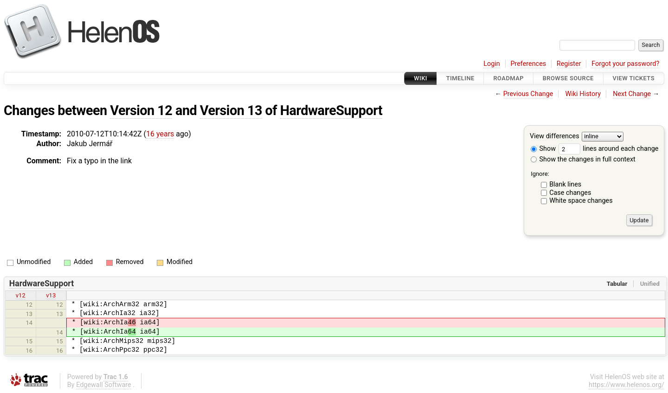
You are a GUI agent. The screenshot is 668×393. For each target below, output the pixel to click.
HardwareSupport (331, 110)
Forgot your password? (625, 64)
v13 (51, 295)
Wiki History (583, 94)
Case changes (570, 193)
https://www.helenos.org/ (626, 385)
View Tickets (634, 78)
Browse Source (568, 78)
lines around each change (609, 149)
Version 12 (141, 110)
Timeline (460, 78)
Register (569, 64)
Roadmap (508, 78)
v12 (21, 295)
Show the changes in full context (583, 159)
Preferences (528, 64)
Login (491, 64)
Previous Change (528, 94)
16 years (160, 133)
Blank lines (565, 184)
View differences (554, 137)
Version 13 (231, 110)
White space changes (581, 201)
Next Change (632, 94)
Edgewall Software (103, 385)
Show (543, 149)
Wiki (420, 78)
